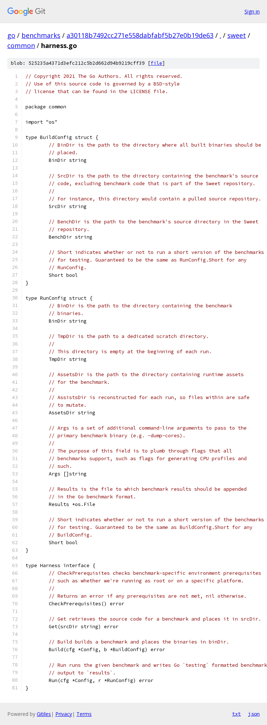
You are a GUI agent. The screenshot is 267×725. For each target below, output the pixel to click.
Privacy (63, 713)
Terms (84, 713)
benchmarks (40, 35)
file (156, 63)
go (11, 35)
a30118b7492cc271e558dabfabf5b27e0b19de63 (140, 35)
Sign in (252, 11)
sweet (236, 35)
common (21, 45)
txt (236, 713)
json (254, 713)
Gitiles (44, 713)
